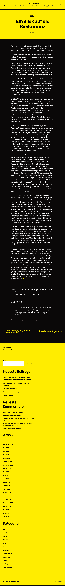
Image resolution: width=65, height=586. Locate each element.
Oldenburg (33, 91)
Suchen (5, 361)
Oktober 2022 (7, 500)
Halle (25, 140)
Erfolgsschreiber (8, 396)
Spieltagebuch (7, 554)
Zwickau (35, 133)
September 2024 (8, 445)
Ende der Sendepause (14, 428)
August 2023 (7, 469)
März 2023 (6, 486)
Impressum (7, 347)
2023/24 (5, 537)
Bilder (5, 544)
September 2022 (8, 503)
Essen (25, 71)
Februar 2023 (7, 489)
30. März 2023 (33, 33)
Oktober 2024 (7, 441)
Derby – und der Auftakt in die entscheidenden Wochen (17, 424)
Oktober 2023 (7, 462)
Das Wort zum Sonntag (10, 389)
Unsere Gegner (8, 568)
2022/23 (5, 533)
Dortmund (17, 126)
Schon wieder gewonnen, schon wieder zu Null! (17, 392)
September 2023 (8, 465)
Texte (32, 16)
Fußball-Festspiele (32, 4)
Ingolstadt (22, 79)
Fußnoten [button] (16, 302)
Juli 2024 (6, 448)
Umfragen (6, 564)
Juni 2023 (6, 476)
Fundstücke (6, 547)
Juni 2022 (6, 513)
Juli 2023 (6, 472)
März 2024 (6, 458)
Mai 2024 (6, 452)
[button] (23, 279)
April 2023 (6, 483)
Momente (6, 550)
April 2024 (6, 455)
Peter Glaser (7, 413)
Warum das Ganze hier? (12, 350)
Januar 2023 (7, 493)
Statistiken (6, 557)
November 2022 (8, 496)
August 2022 (7, 507)
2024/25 (5, 540)
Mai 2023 (6, 479)
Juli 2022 (6, 510)
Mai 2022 (6, 517)
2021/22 (5, 530)
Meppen (16, 91)
